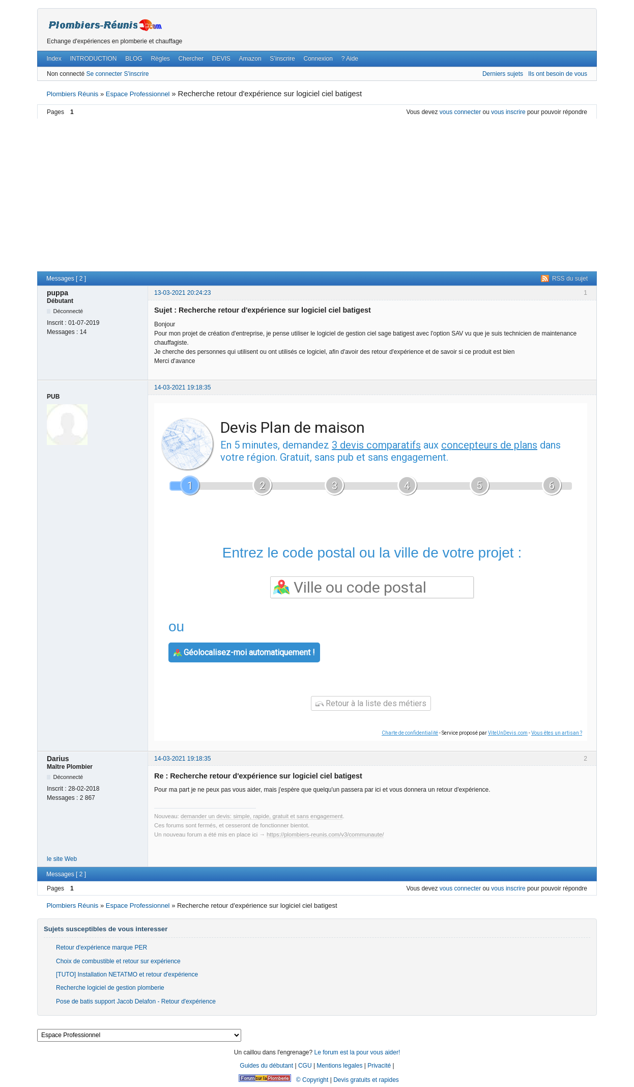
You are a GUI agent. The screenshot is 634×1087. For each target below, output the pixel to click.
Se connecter (104, 73)
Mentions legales (339, 1065)
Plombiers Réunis (72, 94)
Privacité (379, 1065)
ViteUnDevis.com (508, 733)
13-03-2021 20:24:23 (182, 292)
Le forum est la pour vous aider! (357, 1052)
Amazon (250, 58)
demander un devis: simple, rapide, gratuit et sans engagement (262, 816)
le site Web (62, 858)
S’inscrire (282, 58)
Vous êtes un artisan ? (556, 733)
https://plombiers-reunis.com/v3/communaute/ (325, 834)
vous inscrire (508, 112)
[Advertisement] (317, 195)
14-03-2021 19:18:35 (182, 387)
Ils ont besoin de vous (557, 73)
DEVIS (221, 58)
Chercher (191, 58)
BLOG (133, 58)
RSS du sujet (570, 278)
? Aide (349, 58)
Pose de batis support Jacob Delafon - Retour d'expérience (136, 1001)
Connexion (317, 58)
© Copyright (312, 1079)
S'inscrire (136, 73)
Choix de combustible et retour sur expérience (118, 961)
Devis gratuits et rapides (366, 1079)
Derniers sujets (502, 73)
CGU (305, 1065)
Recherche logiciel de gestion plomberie (110, 987)
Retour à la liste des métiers (370, 703)
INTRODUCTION (93, 58)
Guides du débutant (266, 1065)
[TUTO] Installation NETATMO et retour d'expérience (127, 974)
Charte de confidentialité (410, 733)
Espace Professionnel (138, 94)
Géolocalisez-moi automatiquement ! (244, 652)
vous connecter (460, 112)
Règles (160, 58)
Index (53, 58)
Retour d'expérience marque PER (101, 947)
